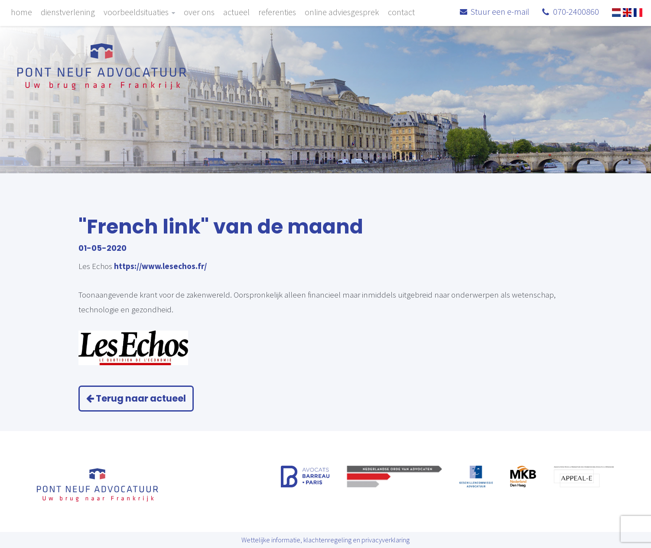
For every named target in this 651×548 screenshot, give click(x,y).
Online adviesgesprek (342, 11)
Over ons (199, 11)
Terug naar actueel (136, 398)
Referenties (277, 11)
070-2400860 (576, 12)
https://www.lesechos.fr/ (160, 266)
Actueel (236, 11)
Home (21, 11)
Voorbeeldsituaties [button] (139, 11)
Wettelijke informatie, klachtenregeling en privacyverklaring (325, 539)
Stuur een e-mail (499, 12)
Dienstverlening (68, 11)
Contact (401, 11)
